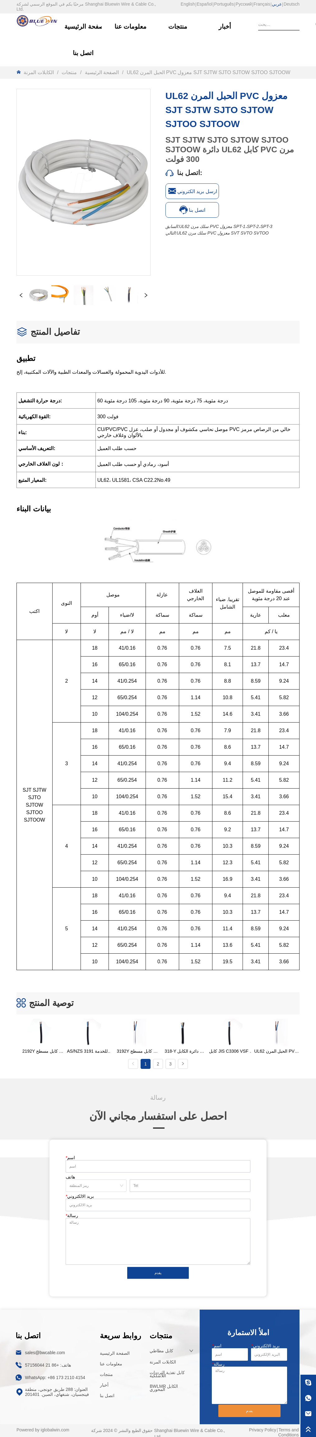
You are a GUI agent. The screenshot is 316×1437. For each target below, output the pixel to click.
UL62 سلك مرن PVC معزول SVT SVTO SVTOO (223, 232)
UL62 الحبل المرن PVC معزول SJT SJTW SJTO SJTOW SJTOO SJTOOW (207, 72)
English (188, 4)
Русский (244, 4)
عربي (277, 4)
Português (224, 4)
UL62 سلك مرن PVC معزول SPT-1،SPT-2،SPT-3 (225, 226)
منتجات (69, 72)
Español (204, 4)
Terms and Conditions (288, 1429)
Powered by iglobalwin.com (42, 1426)
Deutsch (292, 4)
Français (261, 4)
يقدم (158, 1269)
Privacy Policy (262, 1426)
